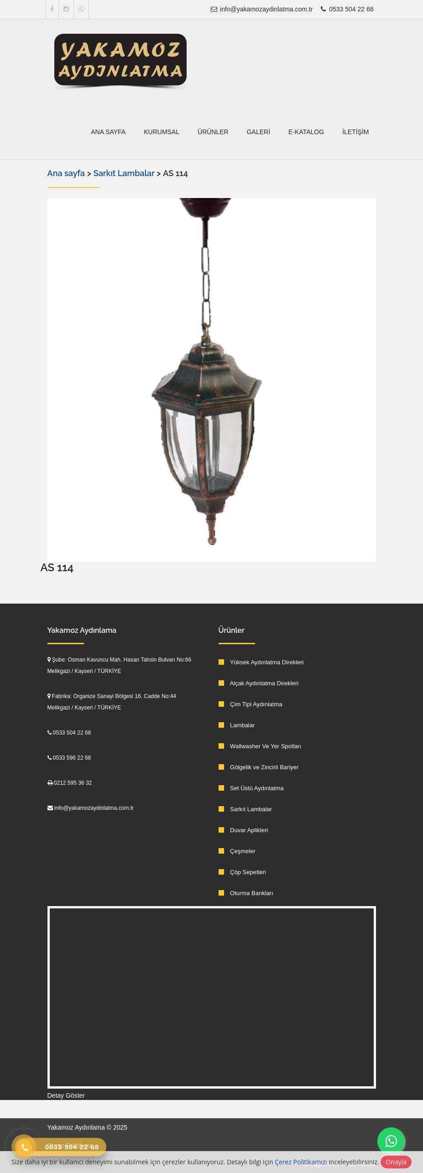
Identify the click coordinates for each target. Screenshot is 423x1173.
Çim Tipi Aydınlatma (250, 704)
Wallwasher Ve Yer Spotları (260, 746)
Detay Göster (66, 1095)
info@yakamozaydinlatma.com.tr (261, 9)
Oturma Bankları (246, 893)
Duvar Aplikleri (243, 830)
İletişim (355, 132)
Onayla (396, 1161)
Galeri (258, 132)
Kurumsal (161, 132)
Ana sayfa (108, 132)
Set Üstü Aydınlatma (251, 788)
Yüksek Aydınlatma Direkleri (261, 662)
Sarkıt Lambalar (125, 173)
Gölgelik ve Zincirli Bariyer (259, 767)
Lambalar (237, 725)
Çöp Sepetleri (242, 872)
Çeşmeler (237, 851)
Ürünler (213, 132)
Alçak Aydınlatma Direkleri (259, 683)
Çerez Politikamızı (301, 1161)
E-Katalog (306, 132)
